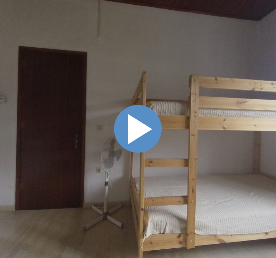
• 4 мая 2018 (220, 113)
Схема (266, 97)
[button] (231, 61)
